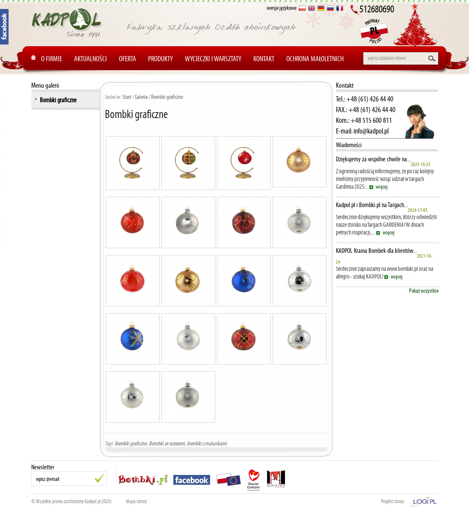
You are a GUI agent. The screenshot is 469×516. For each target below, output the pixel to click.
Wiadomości (349, 145)
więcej (382, 186)
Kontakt (263, 58)
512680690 (376, 9)
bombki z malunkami (207, 443)
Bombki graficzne (58, 100)
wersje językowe (282, 8)
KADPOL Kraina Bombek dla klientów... (376, 251)
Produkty (160, 58)
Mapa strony (136, 501)
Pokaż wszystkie (424, 290)
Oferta (127, 58)
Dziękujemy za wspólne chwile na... (373, 159)
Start (126, 97)
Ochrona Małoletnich (315, 58)
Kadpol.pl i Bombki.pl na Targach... (372, 205)
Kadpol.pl (93, 501)
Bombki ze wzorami (167, 443)
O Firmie (51, 58)
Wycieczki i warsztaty (213, 58)
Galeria (141, 97)
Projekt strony (392, 501)
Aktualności (90, 58)
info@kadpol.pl (371, 131)
